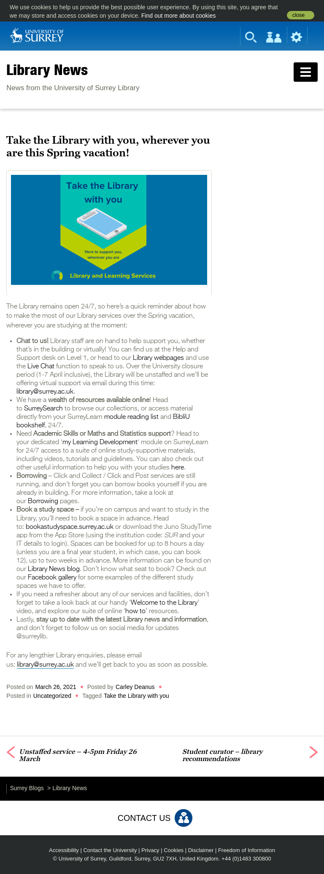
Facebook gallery (52, 577)
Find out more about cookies (178, 15)
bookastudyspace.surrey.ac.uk (69, 527)
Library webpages (158, 358)
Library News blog (54, 569)
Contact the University (110, 850)
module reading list (131, 417)
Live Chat (41, 366)
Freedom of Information (246, 850)
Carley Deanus (135, 687)
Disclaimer (201, 850)
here (177, 467)
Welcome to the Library (164, 603)
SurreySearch (43, 408)
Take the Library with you (136, 695)
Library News (47, 69)
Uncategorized (52, 695)
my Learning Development (100, 442)
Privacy (150, 850)
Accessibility (64, 850)
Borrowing (43, 501)
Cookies (174, 850)
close (298, 15)
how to (135, 611)
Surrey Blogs (27, 788)
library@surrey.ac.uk (44, 392)
